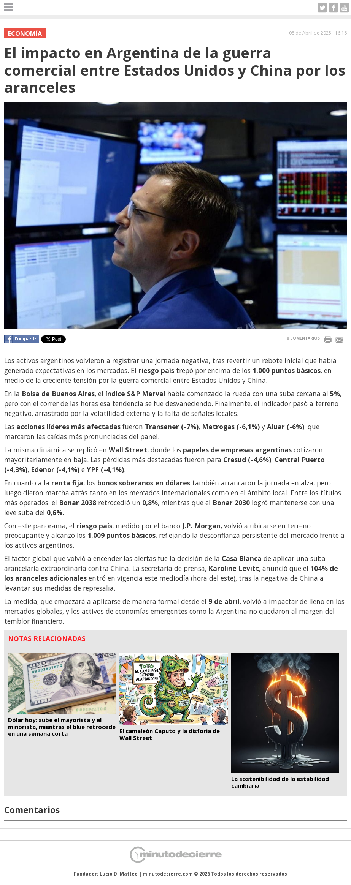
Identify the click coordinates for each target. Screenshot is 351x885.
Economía (25, 33)
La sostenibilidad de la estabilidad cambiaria (280, 782)
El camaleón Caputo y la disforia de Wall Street (169, 734)
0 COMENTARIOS (303, 338)
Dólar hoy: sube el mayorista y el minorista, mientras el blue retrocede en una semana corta (62, 726)
